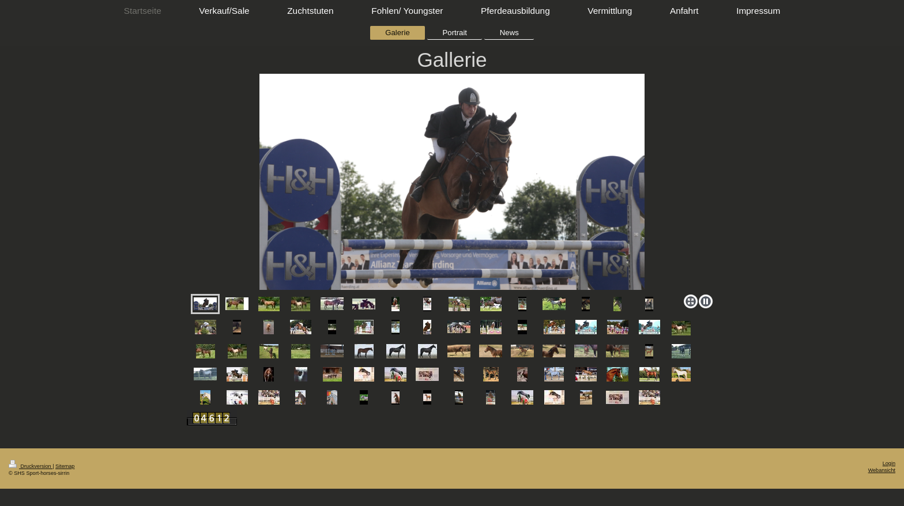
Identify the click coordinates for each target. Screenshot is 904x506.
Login (889, 463)
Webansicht (881, 470)
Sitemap (64, 466)
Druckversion (30, 466)
